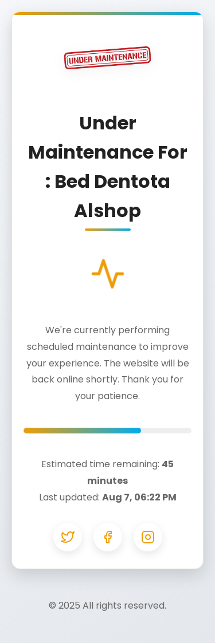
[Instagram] (148, 537)
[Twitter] (67, 537)
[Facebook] (107, 537)
